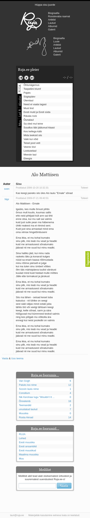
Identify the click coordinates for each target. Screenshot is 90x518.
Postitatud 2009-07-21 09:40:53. (32, 198)
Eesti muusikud (27, 450)
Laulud (52, 22)
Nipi (7, 199)
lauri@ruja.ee (17, 515)
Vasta (5, 358)
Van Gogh (24, 380)
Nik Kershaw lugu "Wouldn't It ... (37, 397)
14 (69, 417)
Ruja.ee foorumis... (45, 375)
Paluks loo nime (28, 384)
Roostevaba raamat (59, 16)
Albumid (52, 26)
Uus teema (17, 358)
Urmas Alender (36, 46)
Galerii (51, 29)
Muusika (23, 413)
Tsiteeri (84, 187)
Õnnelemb (25, 401)
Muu (21, 458)
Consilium (24, 393)
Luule (56, 41)
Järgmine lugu (32, 77)
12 (69, 384)
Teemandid (25, 405)
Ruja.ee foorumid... (45, 428)
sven (6, 188)
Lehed (22, 438)
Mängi (26, 77)
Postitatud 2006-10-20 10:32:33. (32, 187)
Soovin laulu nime (29, 388)
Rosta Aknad (26, 417)
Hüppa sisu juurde (45, 4)
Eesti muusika (27, 442)
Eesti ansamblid (28, 446)
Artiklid (52, 19)
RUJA (31, 21)
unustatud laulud (28, 409)
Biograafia (53, 13)
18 (69, 401)
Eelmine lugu (20, 77)
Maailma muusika (28, 454)
